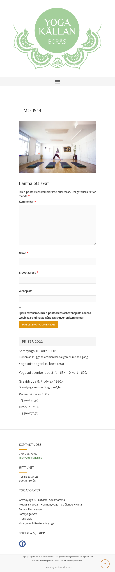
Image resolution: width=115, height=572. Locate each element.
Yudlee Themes (63, 567)
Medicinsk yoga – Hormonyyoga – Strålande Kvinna (50, 504)
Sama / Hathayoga (30, 509)
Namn (23, 253)
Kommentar (27, 201)
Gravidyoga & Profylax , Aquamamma (42, 500)
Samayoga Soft (28, 514)
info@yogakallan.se (30, 457)
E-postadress (28, 272)
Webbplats (25, 291)
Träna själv (25, 518)
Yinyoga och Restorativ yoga (36, 523)
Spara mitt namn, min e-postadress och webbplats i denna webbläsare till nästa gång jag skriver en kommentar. (55, 315)
